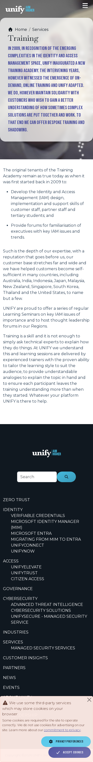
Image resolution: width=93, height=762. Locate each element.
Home (17, 29)
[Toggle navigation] (85, 5)
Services (40, 29)
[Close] (89, 699)
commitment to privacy (62, 730)
